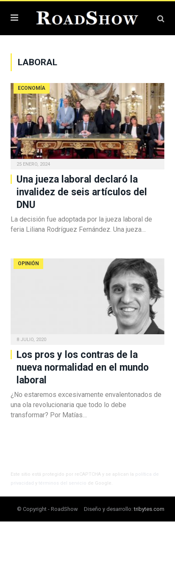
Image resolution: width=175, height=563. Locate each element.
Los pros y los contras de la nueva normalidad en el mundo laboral (83, 367)
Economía (31, 88)
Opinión (28, 263)
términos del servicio (62, 483)
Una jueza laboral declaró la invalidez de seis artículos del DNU (82, 192)
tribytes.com (149, 509)
